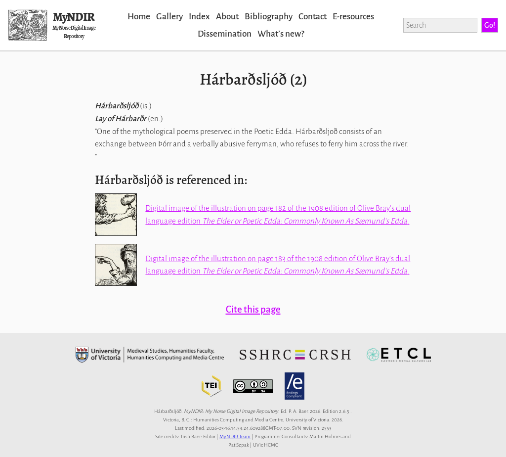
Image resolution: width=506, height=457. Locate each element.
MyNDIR (73, 17)
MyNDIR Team (235, 436)
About (227, 16)
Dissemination (225, 34)
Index (199, 16)
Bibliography (269, 16)
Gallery (169, 16)
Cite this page (253, 309)
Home (138, 16)
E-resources (353, 16)
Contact (312, 16)
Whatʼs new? (280, 34)
